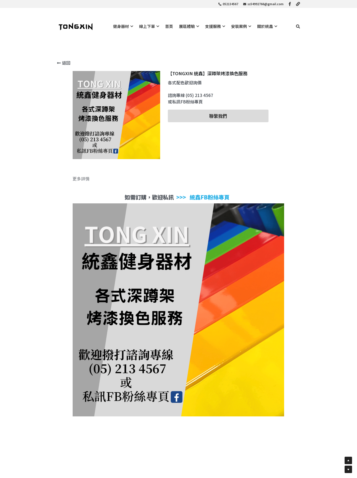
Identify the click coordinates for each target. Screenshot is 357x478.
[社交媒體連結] (290, 4)
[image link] (75, 26)
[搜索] (298, 26)
